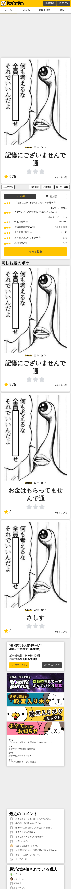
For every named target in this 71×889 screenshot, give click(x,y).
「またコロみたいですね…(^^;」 (25, 854)
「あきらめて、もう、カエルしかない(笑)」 (31, 818)
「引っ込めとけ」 (19, 859)
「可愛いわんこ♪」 (20, 841)
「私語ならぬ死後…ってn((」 (24, 845)
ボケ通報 (35, 187)
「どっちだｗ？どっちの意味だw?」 (28, 836)
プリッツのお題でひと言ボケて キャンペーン (35, 741)
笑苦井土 (15, 883)
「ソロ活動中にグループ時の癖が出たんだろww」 (34, 850)
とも (65, 237)
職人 (62, 10)
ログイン (63, 3)
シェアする (8, 187)
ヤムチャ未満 (60, 227)
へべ (65, 243)
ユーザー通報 (62, 187)
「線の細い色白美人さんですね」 (26, 823)
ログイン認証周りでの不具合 (35, 760)
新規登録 (50, 3)
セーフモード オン (19, 665)
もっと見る (35, 251)
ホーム (8, 10)
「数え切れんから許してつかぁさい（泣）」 (31, 827)
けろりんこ (16, 874)
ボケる (26, 10)
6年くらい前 (61, 177)
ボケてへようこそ (52, 665)
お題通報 (47, 187)
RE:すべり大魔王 (59, 208)
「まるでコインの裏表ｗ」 (23, 832)
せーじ (64, 232)
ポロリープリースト (57, 217)
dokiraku (63, 221)
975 (10, 176)
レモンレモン (17, 879)
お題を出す (44, 10)
